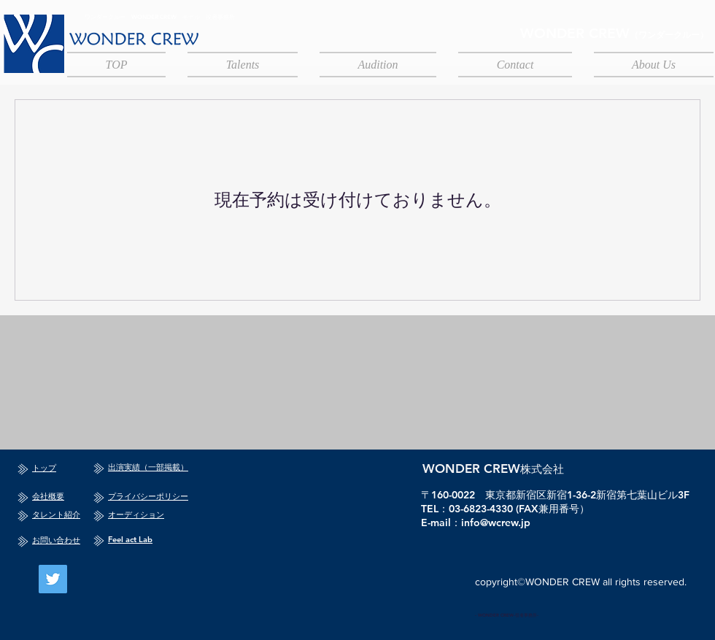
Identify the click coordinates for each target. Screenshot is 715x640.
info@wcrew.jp (495, 522)
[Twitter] (53, 579)
